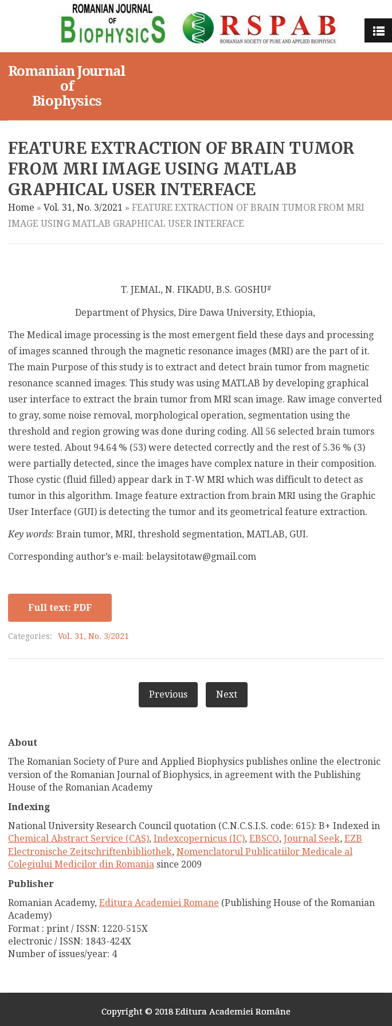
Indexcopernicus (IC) (199, 838)
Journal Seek (312, 838)
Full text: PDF (60, 607)
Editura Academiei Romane (159, 902)
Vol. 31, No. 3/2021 (83, 207)
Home (21, 207)
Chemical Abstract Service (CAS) (78, 838)
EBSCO (264, 838)
